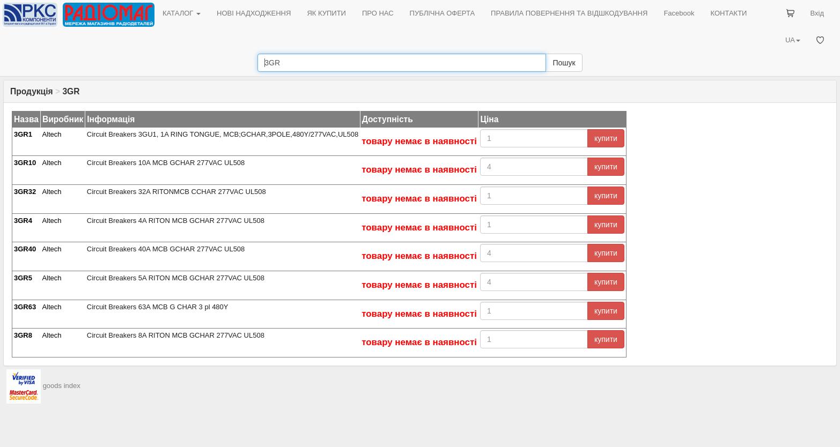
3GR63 (25, 307)
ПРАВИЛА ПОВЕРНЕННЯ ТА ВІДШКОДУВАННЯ (569, 13)
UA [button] (792, 40)
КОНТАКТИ (728, 13)
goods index (61, 386)
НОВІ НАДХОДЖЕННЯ (254, 13)
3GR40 (25, 249)
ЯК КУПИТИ (326, 13)
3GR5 (23, 278)
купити (605, 138)
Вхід (817, 13)
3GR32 (25, 192)
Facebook (679, 13)
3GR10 (25, 163)
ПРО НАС (378, 13)
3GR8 (23, 335)
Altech (51, 134)
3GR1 (23, 134)
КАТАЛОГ (182, 13)
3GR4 (23, 221)
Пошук (563, 62)
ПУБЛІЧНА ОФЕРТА (442, 13)
